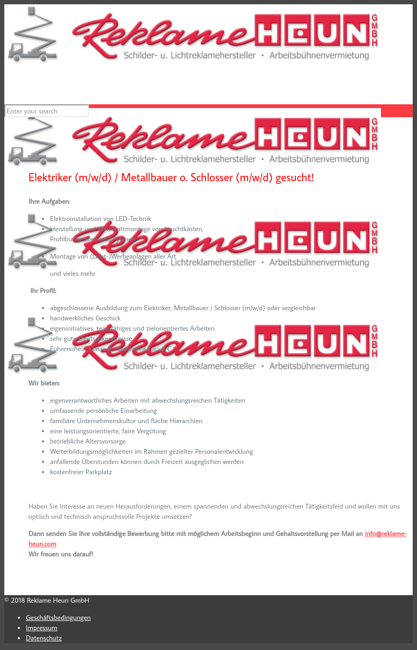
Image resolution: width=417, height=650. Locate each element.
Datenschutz (44, 637)
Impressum (41, 627)
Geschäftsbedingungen (58, 617)
